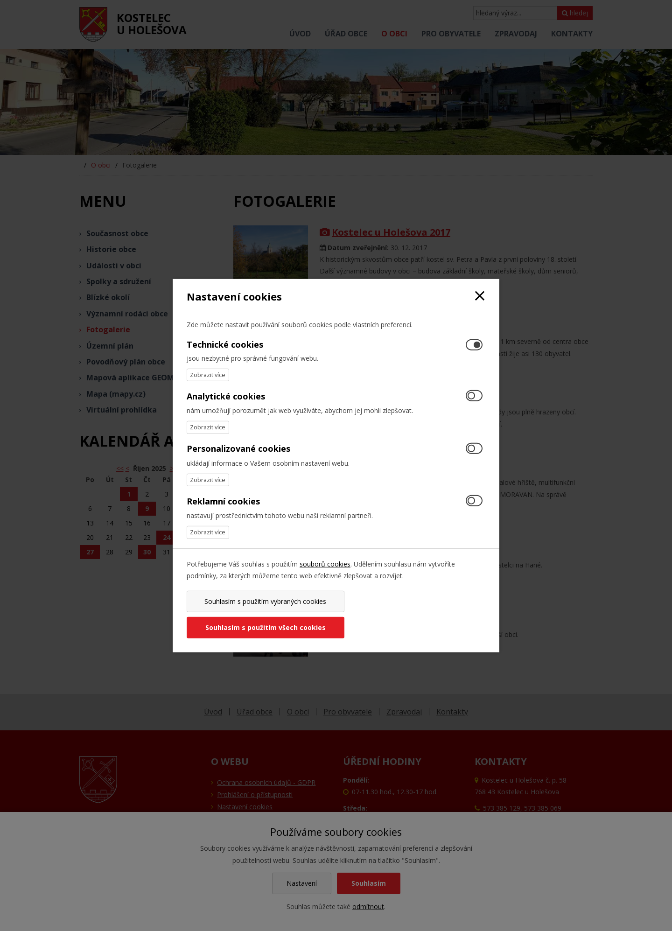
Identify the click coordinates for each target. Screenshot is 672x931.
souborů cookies (325, 576)
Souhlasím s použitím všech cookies (412, 614)
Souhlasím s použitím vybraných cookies (260, 614)
